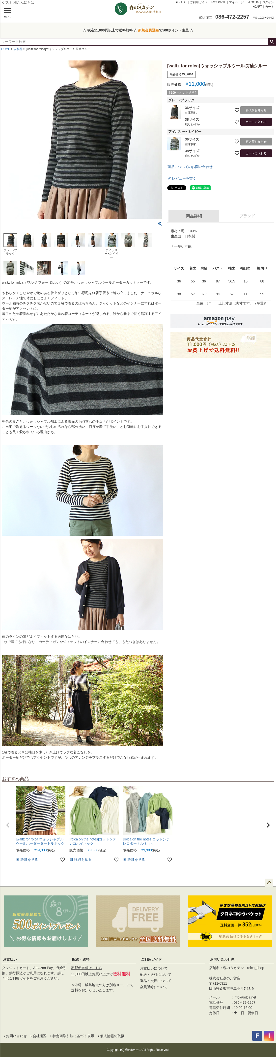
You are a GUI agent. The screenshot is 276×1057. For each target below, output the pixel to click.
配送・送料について (155, 974)
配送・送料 (80, 959)
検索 (272, 41)
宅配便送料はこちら (86, 968)
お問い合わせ (16, 1036)
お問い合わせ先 (222, 959)
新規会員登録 (148, 30)
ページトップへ (269, 883)
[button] (8, 825)
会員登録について (154, 987)
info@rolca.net (245, 997)
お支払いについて (154, 968)
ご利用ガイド (19, 978)
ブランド (247, 216)
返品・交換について (155, 981)
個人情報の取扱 (112, 1036)
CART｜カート (264, 6)
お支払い (10, 959)
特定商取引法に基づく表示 (73, 1036)
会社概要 (40, 1036)
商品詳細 (194, 216)
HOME (5, 49)
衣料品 (18, 49)
